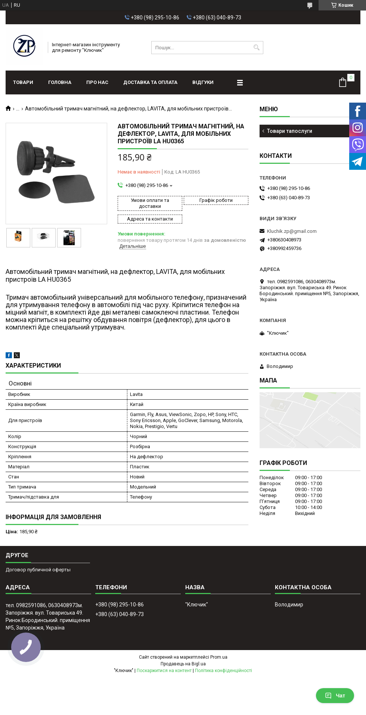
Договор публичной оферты (38, 569)
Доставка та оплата (150, 82)
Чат (335, 695)
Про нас (97, 82)
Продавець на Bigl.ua (183, 663)
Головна (59, 82)
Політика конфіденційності (223, 670)
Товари (23, 82)
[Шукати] (256, 47)
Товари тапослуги (289, 131)
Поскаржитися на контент (164, 670)
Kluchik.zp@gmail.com (292, 231)
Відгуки (203, 82)
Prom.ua (218, 657)
